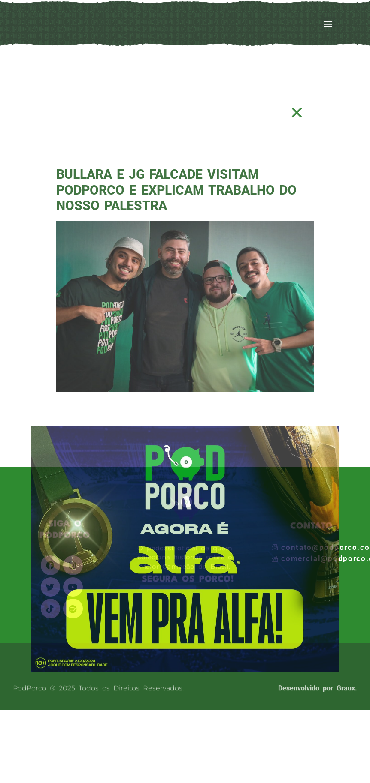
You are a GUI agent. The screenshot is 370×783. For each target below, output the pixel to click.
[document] (185, 391)
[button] (297, 112)
